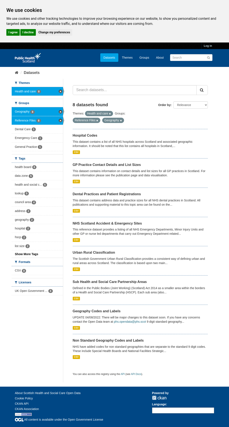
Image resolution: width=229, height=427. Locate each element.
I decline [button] (28, 32)
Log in (208, 45)
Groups (144, 57)
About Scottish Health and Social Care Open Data (48, 393)
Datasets (109, 57)
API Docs (136, 374)
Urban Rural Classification (94, 252)
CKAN (159, 398)
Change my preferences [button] (54, 32)
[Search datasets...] (135, 90)
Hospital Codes (85, 135)
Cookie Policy (24, 398)
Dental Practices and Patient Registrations (107, 194)
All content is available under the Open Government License (59, 419)
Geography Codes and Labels (97, 311)
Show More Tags (26, 254)
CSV (76, 152)
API (123, 374)
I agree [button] (13, 32)
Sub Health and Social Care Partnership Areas (110, 282)
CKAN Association (27, 409)
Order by (164, 105)
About (160, 57)
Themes (127, 57)
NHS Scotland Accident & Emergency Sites (107, 223)
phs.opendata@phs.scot (130, 321)
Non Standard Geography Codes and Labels (108, 340)
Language (159, 404)
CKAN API (22, 403)
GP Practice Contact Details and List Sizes (107, 165)
